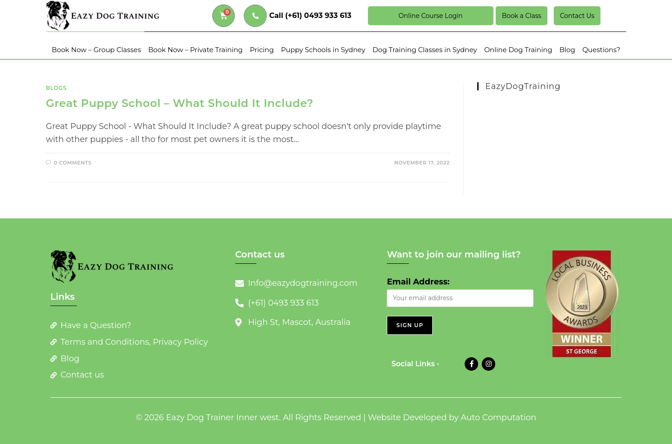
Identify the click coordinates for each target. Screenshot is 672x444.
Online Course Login (430, 16)
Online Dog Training (518, 49)
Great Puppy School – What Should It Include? (180, 103)
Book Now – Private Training (195, 49)
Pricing (262, 49)
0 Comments (73, 163)
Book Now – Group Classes (96, 49)
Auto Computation (498, 417)
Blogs (56, 87)
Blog (567, 49)
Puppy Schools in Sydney (323, 49)
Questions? (601, 49)
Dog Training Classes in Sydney (424, 49)
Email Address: (418, 282)
